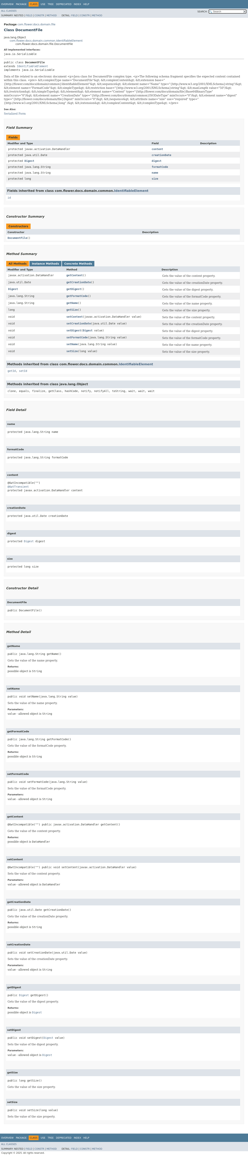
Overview (7, 4)
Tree (51, 4)
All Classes (8, 10)
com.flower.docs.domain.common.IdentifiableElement (46, 40)
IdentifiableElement (32, 66)
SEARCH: (202, 11)
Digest (29, 160)
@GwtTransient (18, 486)
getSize (72, 309)
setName (72, 344)
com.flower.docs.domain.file (36, 24)
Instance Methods (45, 263)
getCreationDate (78, 282)
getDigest (73, 289)
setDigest (73, 330)
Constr (39, 15)
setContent (74, 316)
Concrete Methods (78, 263)
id (9, 197)
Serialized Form (15, 113)
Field (29, 15)
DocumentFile (17, 237)
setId (23, 370)
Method (51, 15)
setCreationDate (78, 323)
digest (157, 160)
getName (72, 302)
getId (12, 370)
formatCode (160, 166)
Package (21, 4)
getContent (74, 275)
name (155, 172)
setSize (72, 351)
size (155, 178)
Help (86, 4)
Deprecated (63, 4)
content (157, 149)
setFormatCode (77, 337)
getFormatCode (77, 296)
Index (77, 4)
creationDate (161, 155)
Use (43, 4)
